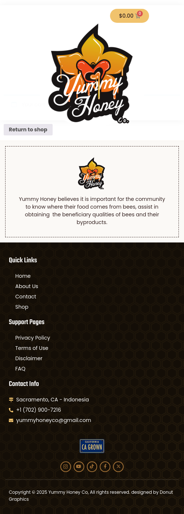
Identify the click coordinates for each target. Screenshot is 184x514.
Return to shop (28, 129)
